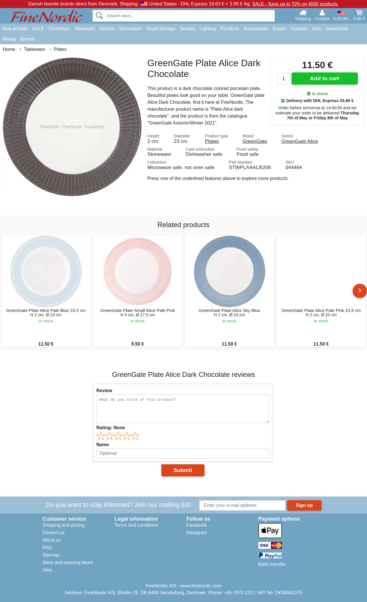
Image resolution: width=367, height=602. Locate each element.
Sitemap (51, 555)
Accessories (256, 28)
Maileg (9, 39)
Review (104, 390)
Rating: (110, 427)
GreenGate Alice (300, 141)
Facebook (196, 525)
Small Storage (160, 28)
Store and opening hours (68, 562)
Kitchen (107, 28)
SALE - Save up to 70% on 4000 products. (295, 3)
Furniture (230, 28)
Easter (279, 28)
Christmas (59, 28)
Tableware (84, 28)
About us (52, 540)
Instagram (196, 532)
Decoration (130, 28)
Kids (316, 28)
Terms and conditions (136, 525)
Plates (212, 141)
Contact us (53, 532)
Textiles (187, 28)
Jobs (47, 570)
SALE (38, 28)
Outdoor (299, 28)
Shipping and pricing (63, 525)
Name (102, 444)
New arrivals (15, 28)
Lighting (208, 28)
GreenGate (337, 28)
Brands (27, 39)
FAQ (47, 547)
